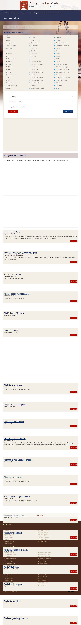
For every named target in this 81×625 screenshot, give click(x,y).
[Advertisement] (40, 134)
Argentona (9, 48)
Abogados (22, 27)
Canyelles (34, 48)
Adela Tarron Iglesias (13, 601)
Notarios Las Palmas (43, 575)
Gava (57, 88)
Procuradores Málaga (9, 563)
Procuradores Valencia (10, 556)
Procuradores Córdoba (44, 556)
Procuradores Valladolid (44, 558)
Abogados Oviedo (43, 541)
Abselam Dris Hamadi (13, 477)
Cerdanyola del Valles (37, 88)
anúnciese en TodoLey (11, 18)
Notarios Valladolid (43, 580)
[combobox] (40, 106)
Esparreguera (59, 75)
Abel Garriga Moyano (13, 385)
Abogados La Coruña (43, 537)
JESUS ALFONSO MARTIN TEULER (20, 253)
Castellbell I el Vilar (37, 64)
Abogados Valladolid (43, 536)
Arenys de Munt (11, 45)
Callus (33, 38)
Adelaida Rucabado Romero (16, 618)
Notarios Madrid (8, 575)
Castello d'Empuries (37, 77)
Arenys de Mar (10, 43)
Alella (8, 40)
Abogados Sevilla (8, 539)
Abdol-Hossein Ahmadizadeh (16, 294)
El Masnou (59, 59)
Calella (8, 88)
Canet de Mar (35, 40)
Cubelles (58, 48)
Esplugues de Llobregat (63, 77)
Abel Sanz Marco (11, 330)
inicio (5, 13)
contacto (59, 13)
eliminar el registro (49, 13)
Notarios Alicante (42, 576)
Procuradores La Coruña (44, 560)
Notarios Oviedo (42, 586)
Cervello (58, 38)
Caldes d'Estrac (10, 83)
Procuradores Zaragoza (10, 558)
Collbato (58, 40)
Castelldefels (35, 69)
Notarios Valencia (8, 578)
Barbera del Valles (11, 59)
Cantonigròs (34, 45)
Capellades (34, 51)
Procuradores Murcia (9, 565)
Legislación (38, 13)
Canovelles (34, 43)
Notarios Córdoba (42, 578)
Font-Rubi (59, 85)
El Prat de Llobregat (62, 67)
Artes (7, 51)
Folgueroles (59, 83)
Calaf (7, 80)
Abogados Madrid (9, 530)
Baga (7, 56)
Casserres (34, 59)
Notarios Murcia (8, 586)
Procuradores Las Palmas (44, 552)
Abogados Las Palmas (44, 530)
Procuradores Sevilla (9, 562)
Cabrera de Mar (11, 75)
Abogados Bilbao (8, 537)
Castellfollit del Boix (37, 72)
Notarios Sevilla (8, 582)
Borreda (8, 72)
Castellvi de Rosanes (37, 83)
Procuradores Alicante (44, 554)
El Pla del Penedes (61, 64)
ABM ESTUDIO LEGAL (15, 438)
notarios (30, 13)
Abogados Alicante (43, 532)
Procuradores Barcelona (10, 554)
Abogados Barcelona (9, 532)
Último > (42, 515)
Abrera (8, 38)
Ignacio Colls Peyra (12, 232)
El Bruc (58, 53)
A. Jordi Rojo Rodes (12, 274)
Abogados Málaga (9, 541)
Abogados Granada (43, 539)
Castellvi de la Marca (37, 80)
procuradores (21, 13)
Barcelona (9, 61)
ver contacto (74, 240)
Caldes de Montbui (12, 85)
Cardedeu (34, 53)
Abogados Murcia (9, 543)
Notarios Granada (42, 584)
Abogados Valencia (9, 534)
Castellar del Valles (36, 61)
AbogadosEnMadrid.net (10, 27)
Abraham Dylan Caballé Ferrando (18, 460)
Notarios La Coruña (43, 582)
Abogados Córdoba (43, 534)
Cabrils (8, 77)
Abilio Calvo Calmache (14, 421)
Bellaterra (9, 67)
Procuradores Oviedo (43, 563)
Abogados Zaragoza (9, 536)
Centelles (33, 85)
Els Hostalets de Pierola (63, 72)
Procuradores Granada (44, 562)
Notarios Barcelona (9, 576)
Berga (8, 69)
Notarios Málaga (8, 584)
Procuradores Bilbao (9, 560)
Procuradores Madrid (9, 552)
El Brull (58, 56)
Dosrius (58, 51)
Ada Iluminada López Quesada (17, 496)
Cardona (33, 56)
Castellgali (34, 75)
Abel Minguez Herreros (14, 313)
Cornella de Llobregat (62, 45)
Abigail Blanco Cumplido (15, 404)
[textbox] (40, 106)
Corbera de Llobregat (62, 43)
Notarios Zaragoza (9, 580)
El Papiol (58, 61)
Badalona (9, 53)
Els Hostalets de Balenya (63, 69)
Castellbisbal (35, 67)
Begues (8, 64)
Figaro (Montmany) (61, 80)
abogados (12, 13)
